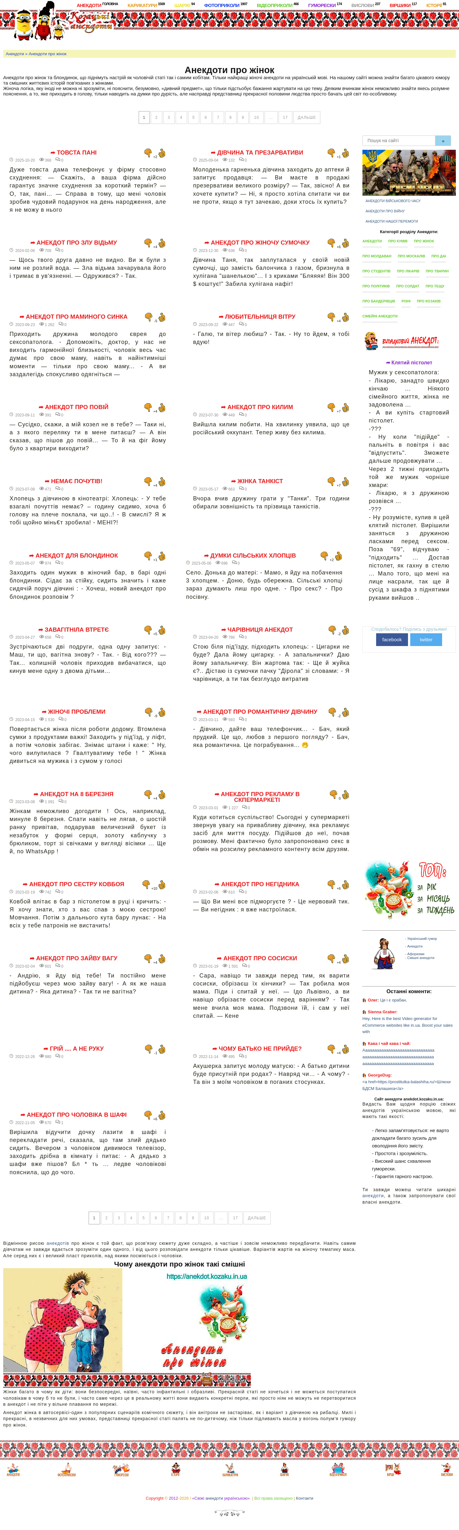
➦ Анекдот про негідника (257, 884)
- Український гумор (421, 938)
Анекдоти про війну (385, 211)
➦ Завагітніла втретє (73, 630)
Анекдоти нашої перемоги (392, 221)
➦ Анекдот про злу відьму (73, 243)
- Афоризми (414, 954)
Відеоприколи (278, 5)
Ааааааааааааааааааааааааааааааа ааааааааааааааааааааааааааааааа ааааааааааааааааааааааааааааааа (398, 1057)
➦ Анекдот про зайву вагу (73, 958)
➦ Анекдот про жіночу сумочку (257, 243)
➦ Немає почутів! (73, 481)
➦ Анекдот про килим (257, 407)
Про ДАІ (439, 256)
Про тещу (435, 286)
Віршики (403, 5)
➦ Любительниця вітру (257, 317)
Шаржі (184, 5)
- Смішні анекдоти (419, 958)
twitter (426, 639)
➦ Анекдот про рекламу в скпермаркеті (257, 797)
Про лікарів (408, 271)
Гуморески (325, 5)
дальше (307, 117)
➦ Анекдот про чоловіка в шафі (73, 1115)
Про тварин (437, 271)
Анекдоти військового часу (393, 201)
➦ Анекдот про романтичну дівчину (257, 712)
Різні (406, 301)
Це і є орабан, (393, 1000)
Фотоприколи (225, 5)
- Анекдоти (414, 946)
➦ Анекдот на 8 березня (73, 794)
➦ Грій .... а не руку (73, 1049)
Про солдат (407, 286)
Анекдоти (97, 5)
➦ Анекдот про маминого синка (73, 317)
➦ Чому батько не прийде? (257, 1049)
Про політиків (376, 286)
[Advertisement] (255, 28)
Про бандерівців (378, 301)
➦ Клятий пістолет (409, 362)
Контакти (304, 1498)
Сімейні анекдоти (379, 316)
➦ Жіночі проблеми (74, 712)
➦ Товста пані (73, 153)
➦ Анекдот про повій (73, 407)
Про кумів (398, 241)
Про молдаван (376, 256)
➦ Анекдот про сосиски (257, 958)
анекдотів (58, 1243)
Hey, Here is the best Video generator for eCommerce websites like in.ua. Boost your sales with (407, 1025)
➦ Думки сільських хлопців (250, 556)
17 (285, 117)
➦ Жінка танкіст (257, 481)
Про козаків (429, 301)
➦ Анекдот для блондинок (73, 556)
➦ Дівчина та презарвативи (257, 153)
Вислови (365, 5)
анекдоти (373, 1195)
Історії (436, 5)
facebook (392, 639)
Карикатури (146, 5)
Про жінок (424, 241)
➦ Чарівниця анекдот (257, 630)
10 (256, 117)
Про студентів (376, 271)
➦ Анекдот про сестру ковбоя (73, 884)
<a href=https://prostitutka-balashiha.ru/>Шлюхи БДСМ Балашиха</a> (406, 1085)
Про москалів (411, 256)
